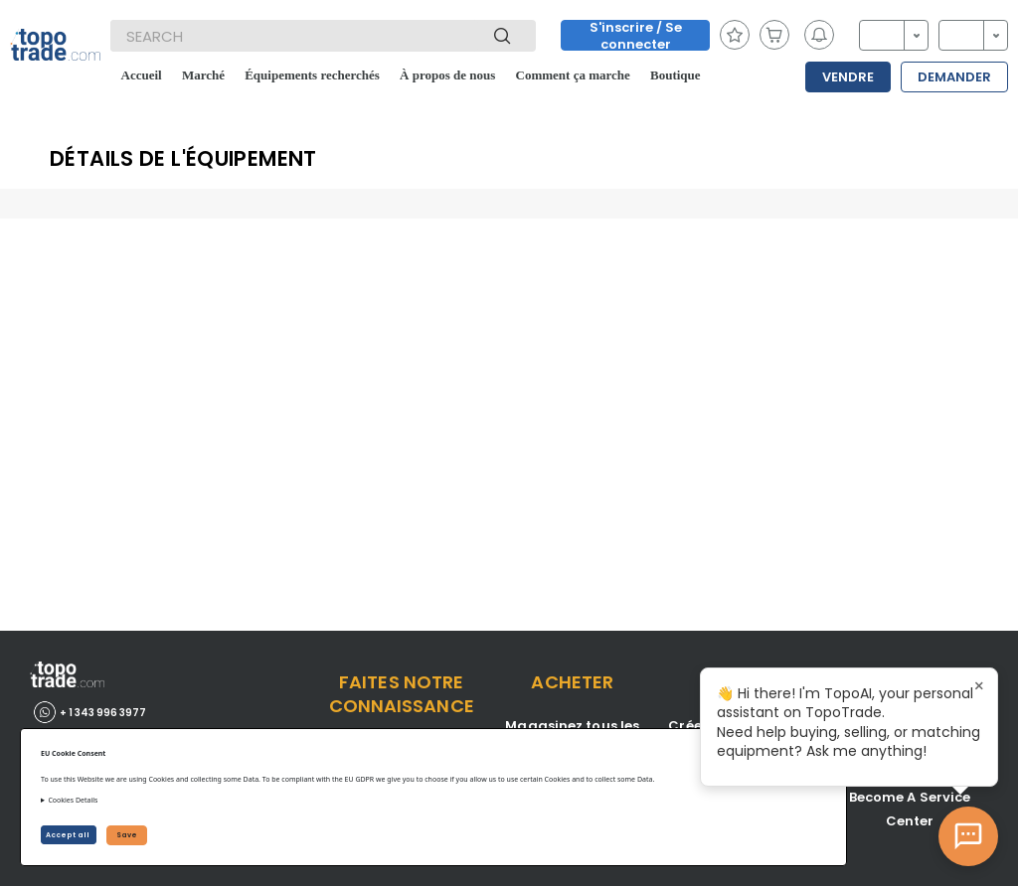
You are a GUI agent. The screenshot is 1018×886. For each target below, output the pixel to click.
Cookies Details (72, 800)
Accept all (68, 834)
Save (126, 834)
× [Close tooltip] (979, 686)
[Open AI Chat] (968, 836)
